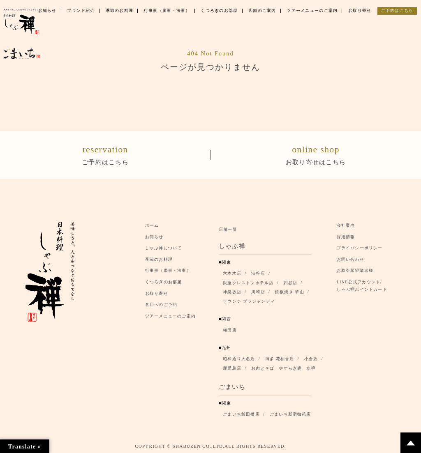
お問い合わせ (350, 259)
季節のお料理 (159, 259)
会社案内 (346, 225)
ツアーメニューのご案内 (170, 315)
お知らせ (154, 236)
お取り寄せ (156, 293)
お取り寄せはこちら (315, 153)
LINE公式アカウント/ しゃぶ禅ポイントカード (364, 285)
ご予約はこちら (105, 153)
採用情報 (346, 236)
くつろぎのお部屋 (163, 282)
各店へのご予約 (161, 304)
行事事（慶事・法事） (168, 270)
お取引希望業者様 (355, 270)
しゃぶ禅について (163, 248)
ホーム (152, 225)
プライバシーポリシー (360, 248)
